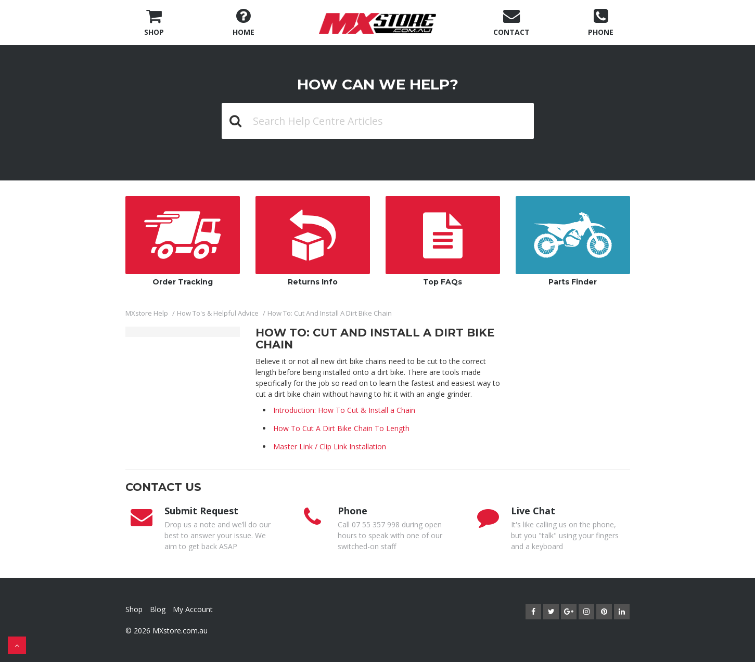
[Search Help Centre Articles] (378, 121)
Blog (157, 609)
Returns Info (312, 241)
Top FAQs (443, 241)
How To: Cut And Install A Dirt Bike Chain (329, 313)
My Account (193, 609)
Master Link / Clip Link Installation (329, 446)
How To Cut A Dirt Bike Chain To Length (341, 428)
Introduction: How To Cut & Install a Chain (344, 410)
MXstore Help (146, 313)
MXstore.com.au (180, 630)
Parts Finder (573, 241)
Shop (134, 609)
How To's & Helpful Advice (218, 313)
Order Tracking (182, 241)
